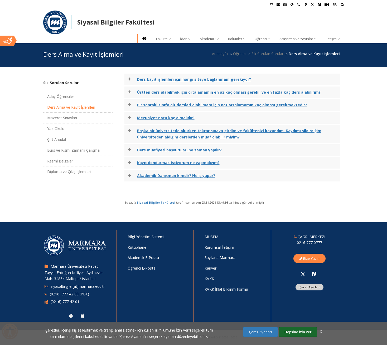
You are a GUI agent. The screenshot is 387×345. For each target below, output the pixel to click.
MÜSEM (211, 236)
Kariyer (210, 268)
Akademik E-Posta (143, 257)
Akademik (209, 38)
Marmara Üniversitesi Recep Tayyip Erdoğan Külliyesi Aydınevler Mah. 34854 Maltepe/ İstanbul (74, 272)
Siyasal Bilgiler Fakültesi (156, 202)
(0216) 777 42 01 (65, 301)
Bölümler (236, 38)
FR (334, 4)
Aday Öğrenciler (60, 96)
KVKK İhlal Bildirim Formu (226, 289)
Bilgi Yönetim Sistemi (146, 236)
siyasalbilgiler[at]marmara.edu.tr (78, 286)
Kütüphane (137, 247)
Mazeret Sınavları (62, 117)
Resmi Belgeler (60, 161)
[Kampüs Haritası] (305, 4)
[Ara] (342, 5)
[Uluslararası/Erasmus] (291, 4)
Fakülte (163, 38)
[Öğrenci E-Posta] (271, 4)
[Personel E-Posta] (278, 4)
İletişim (333, 38)
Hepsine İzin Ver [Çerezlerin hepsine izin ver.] (298, 331)
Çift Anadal (56, 139)
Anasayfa (220, 53)
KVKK (209, 278)
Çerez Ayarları (309, 287)
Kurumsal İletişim (219, 247)
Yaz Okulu (55, 128)
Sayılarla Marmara (220, 257)
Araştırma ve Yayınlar (297, 38)
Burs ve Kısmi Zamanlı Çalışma (73, 150)
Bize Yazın (309, 258)
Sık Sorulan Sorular (267, 53)
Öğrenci (262, 38)
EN (326, 4)
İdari (185, 38)
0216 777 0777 (309, 242)
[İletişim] (298, 4)
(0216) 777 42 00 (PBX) (69, 293)
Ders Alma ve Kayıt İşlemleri (71, 107)
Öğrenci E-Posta (142, 268)
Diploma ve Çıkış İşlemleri (69, 171)
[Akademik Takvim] (285, 4)
